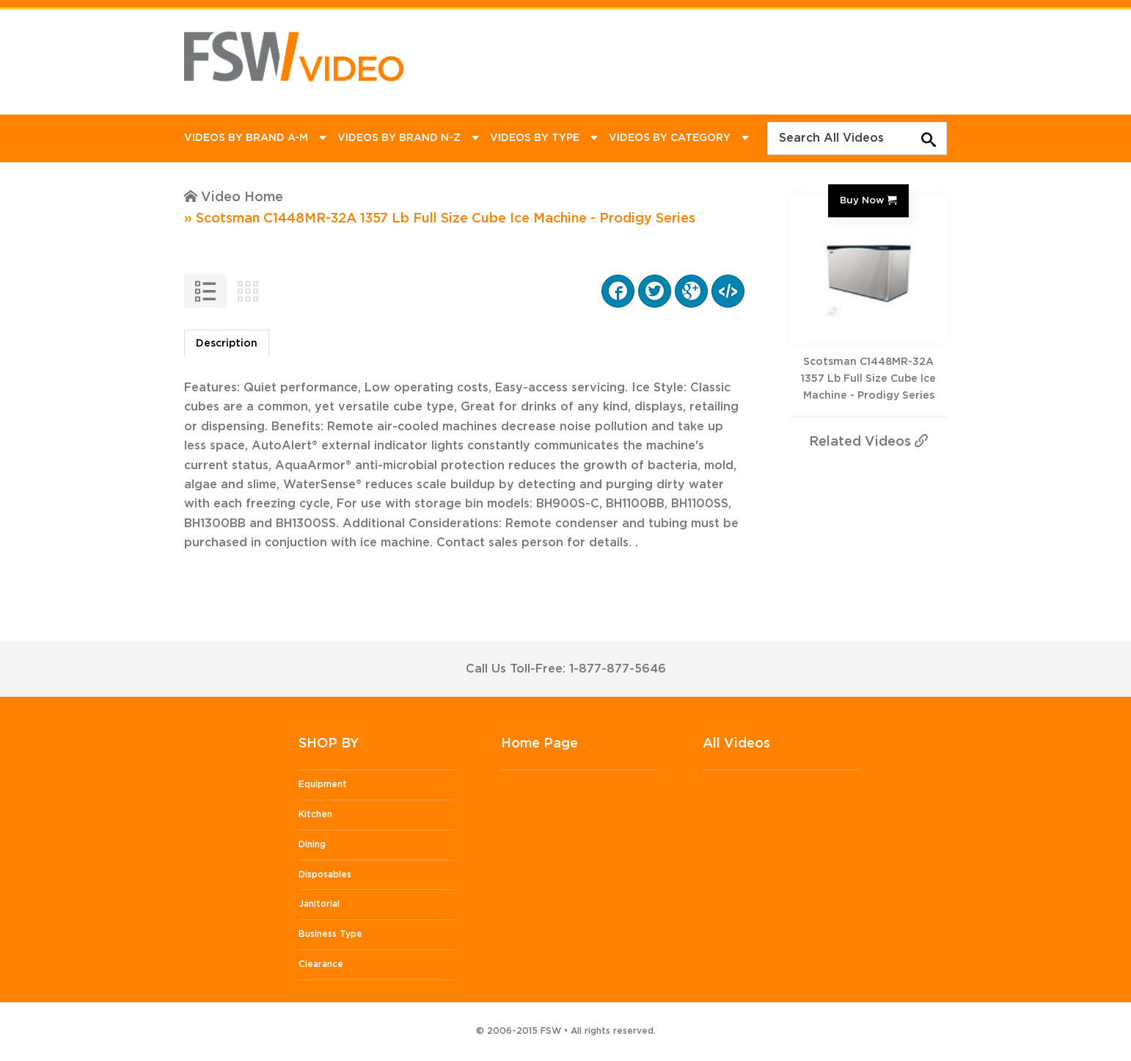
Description (226, 343)
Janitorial (319, 903)
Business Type (330, 934)
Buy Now (862, 200)
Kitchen (315, 814)
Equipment (323, 784)
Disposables (325, 874)
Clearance (321, 964)
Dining (312, 844)
